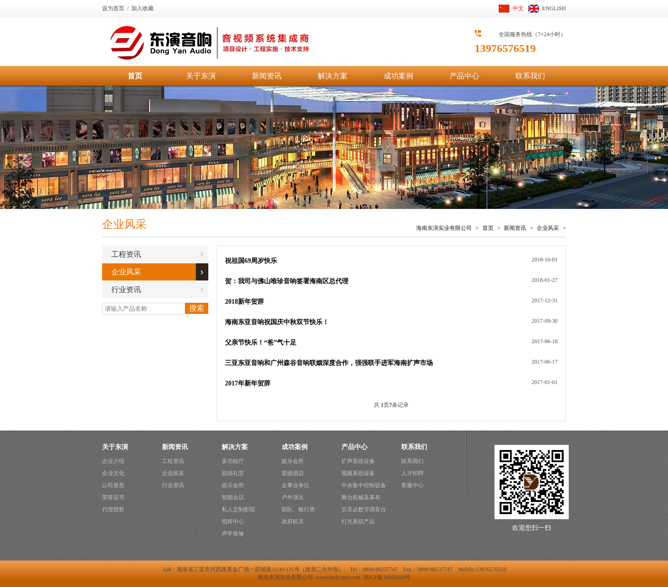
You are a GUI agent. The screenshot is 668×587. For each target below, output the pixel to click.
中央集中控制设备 (363, 485)
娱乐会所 (233, 485)
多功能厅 (233, 461)
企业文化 (113, 473)
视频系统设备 (358, 473)
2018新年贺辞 (244, 301)
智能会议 (233, 497)
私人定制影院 (238, 509)
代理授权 (113, 509)
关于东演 (201, 76)
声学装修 (233, 533)
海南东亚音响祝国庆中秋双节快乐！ (277, 322)
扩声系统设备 (358, 461)
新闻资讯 (267, 76)
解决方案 (332, 76)
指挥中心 (233, 521)
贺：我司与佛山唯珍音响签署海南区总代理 (286, 281)
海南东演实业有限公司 (444, 228)
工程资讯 (126, 254)
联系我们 (530, 76)
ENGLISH (554, 8)
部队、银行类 (298, 509)
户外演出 (293, 497)
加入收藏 (142, 8)
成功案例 (398, 76)
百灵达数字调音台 (363, 509)
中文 (518, 8)
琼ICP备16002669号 (387, 577)
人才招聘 (412, 473)
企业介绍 (113, 461)
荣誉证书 (113, 497)
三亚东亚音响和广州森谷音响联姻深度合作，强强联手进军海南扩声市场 (329, 362)
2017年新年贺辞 (247, 383)
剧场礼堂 (233, 473)
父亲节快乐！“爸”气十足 (260, 342)
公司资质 (113, 485)
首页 (135, 76)
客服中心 (412, 485)
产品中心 (464, 76)
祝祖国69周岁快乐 (251, 260)
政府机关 (293, 521)
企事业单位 (295, 485)
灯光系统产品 (358, 521)
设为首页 (113, 8)
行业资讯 (126, 290)
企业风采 (548, 228)
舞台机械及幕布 (360, 497)
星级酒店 (293, 473)
